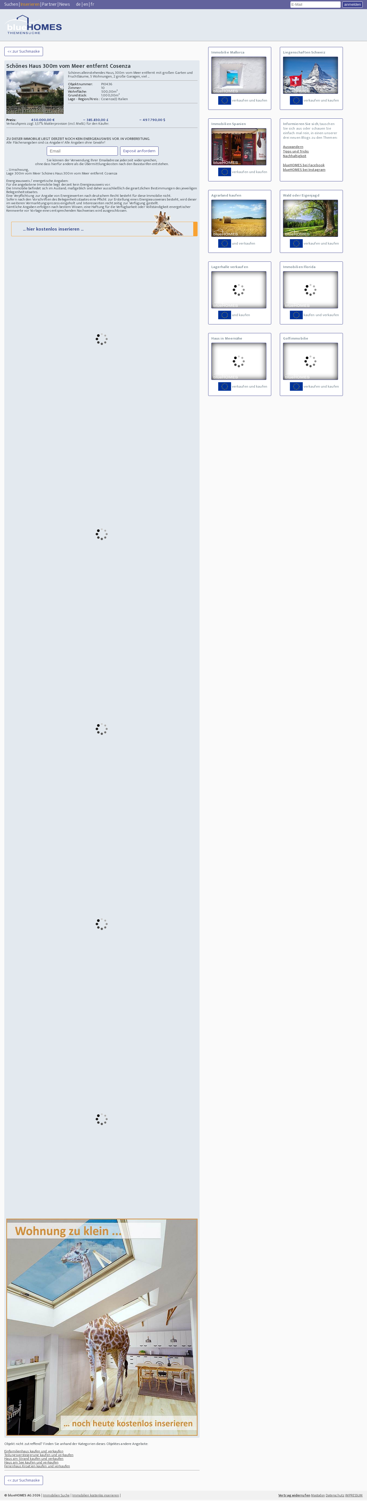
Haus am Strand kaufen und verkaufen (34, 1460)
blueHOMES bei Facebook (304, 165)
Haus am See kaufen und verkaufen (31, 1463)
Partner (49, 4)
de (78, 4)
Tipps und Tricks (296, 151)
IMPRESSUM (354, 1496)
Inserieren (30, 4)
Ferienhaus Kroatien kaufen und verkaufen (37, 1467)
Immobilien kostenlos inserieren (95, 1496)
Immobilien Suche (56, 1496)
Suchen (11, 4)
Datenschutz (335, 1496)
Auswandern (293, 147)
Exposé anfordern (139, 150)
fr (92, 4)
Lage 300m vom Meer (23, 173)
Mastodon (318, 1496)
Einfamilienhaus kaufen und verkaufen (33, 1452)
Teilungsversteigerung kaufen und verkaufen (38, 1456)
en (85, 4)
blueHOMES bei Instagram (304, 169)
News (64, 4)
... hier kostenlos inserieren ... (104, 230)
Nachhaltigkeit (294, 156)
